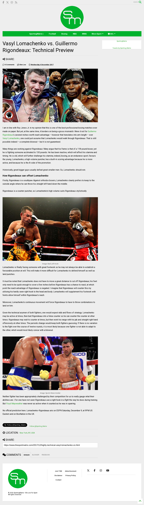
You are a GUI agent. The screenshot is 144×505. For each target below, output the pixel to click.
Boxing (64, 34)
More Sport (97, 34)
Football (52, 34)
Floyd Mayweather (14, 403)
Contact (58, 480)
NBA (75, 34)
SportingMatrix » (36, 34)
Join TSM (58, 471)
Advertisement (70, 471)
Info (111, 34)
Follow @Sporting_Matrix (38, 426)
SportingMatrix (122, 41)
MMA (84, 34)
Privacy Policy (70, 475)
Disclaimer (58, 475)
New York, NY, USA (27, 433)
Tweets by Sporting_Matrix (122, 48)
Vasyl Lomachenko (11, 138)
